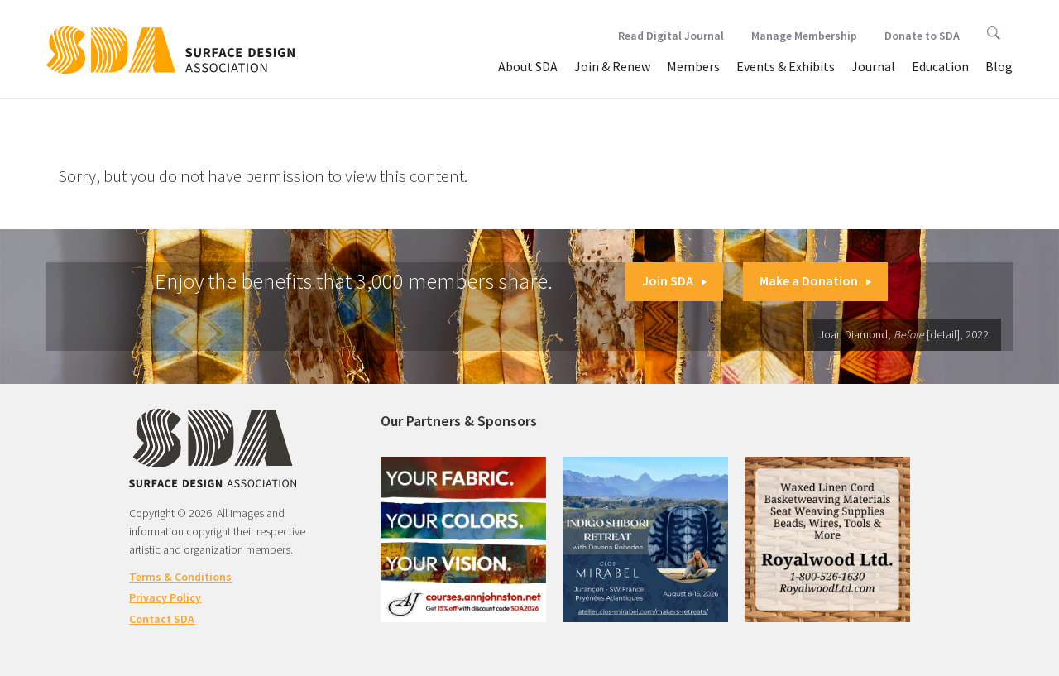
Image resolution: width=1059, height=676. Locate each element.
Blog (999, 66)
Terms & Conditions (180, 576)
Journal (873, 66)
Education (940, 66)
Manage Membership (804, 35)
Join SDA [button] (674, 280)
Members (693, 66)
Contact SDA (161, 618)
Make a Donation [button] (815, 280)
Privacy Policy (165, 597)
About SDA (528, 66)
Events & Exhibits (785, 66)
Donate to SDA (922, 35)
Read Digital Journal (671, 35)
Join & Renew (612, 66)
